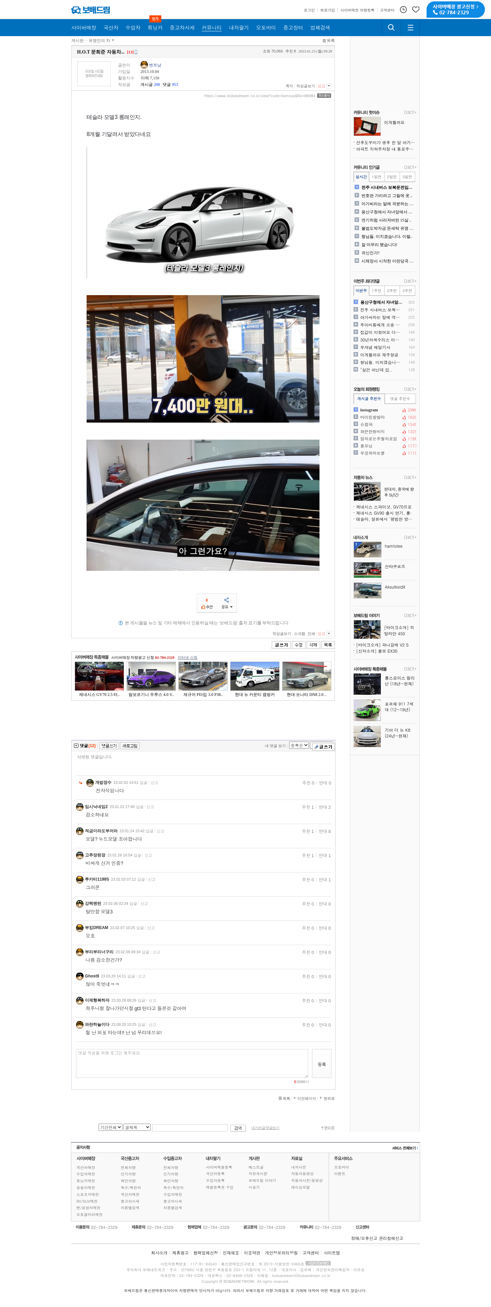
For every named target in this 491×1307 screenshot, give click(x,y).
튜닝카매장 (85, 1180)
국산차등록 (215, 1173)
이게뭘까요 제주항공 (379, 355)
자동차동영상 (302, 1173)
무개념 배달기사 (375, 347)
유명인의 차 (99, 40)
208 (157, 84)
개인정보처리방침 (281, 1253)
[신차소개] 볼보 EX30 (377, 651)
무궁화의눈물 (384, 453)
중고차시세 (130, 1201)
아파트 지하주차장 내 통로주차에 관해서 (386, 149)
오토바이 (341, 1167)
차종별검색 (130, 1207)
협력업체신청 (205, 1253)
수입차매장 (85, 1173)
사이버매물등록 (219, 1167)
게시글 (146, 84)
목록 (331, 40)
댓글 (167, 84)
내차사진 (298, 1167)
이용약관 (252, 1253)
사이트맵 (332, 1253)
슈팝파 (384, 424)
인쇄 (311, 634)
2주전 (392, 290)
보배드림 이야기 (262, 1180)
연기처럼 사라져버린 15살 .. (386, 220)
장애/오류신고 (364, 1238)
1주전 (376, 290)
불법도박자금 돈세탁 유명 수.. (388, 228)
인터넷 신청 (187, 657)
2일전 (392, 176)
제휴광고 (180, 1253)
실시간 (361, 176)
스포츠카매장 (87, 1194)
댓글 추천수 (400, 398)
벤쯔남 (155, 65)
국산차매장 (85, 1167)
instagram (384, 410)
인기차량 (128, 1173)
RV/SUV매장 (87, 1201)
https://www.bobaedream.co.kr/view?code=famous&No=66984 (259, 95)
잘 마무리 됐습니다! (379, 244)
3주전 (407, 290)
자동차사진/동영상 (307, 1180)
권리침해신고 (391, 1238)
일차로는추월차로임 (384, 438)
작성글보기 (305, 86)
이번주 (361, 290)
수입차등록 (215, 1180)
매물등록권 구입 (220, 1187)
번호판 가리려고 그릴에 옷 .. (387, 195)
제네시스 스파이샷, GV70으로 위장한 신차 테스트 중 (386, 507)
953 (175, 84)
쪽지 (289, 86)
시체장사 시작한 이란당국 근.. (388, 261)
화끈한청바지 (384, 431)
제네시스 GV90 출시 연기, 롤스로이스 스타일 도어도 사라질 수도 (386, 513)
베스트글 (256, 1167)
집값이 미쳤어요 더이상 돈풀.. (381, 332)
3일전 (407, 176)
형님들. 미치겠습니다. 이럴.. (387, 236)
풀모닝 (384, 446)
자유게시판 (258, 1173)
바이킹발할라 (384, 417)
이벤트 (339, 1173)
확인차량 (128, 1180)
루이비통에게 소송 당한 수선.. (381, 325)
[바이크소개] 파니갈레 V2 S (382, 645)
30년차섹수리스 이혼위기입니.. (381, 340)
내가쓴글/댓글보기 (265, 1128)
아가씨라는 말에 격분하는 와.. (388, 203)
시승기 (254, 1187)
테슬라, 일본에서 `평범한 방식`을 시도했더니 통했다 (386, 519)
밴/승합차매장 (88, 1207)
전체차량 (128, 1167)
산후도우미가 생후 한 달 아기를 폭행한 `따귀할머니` (386, 142)
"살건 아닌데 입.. (376, 370)
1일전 (376, 176)
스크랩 (299, 634)
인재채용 (231, 1253)
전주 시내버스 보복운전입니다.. (388, 187)
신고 (321, 86)
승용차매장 (85, 1187)
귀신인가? (370, 252)
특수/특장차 (131, 1187)
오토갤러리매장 (89, 1214)
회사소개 (159, 1253)
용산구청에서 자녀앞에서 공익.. (388, 212)
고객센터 (310, 1253)
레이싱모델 (300, 1187)
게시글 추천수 (369, 398)
